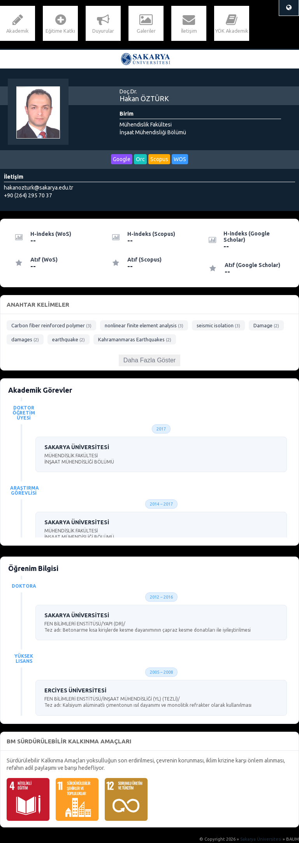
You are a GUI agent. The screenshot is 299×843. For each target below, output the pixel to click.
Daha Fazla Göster (149, 360)
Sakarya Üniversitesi (260, 839)
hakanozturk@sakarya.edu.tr (38, 187)
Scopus (159, 159)
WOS (180, 159)
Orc (140, 159)
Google (121, 159)
